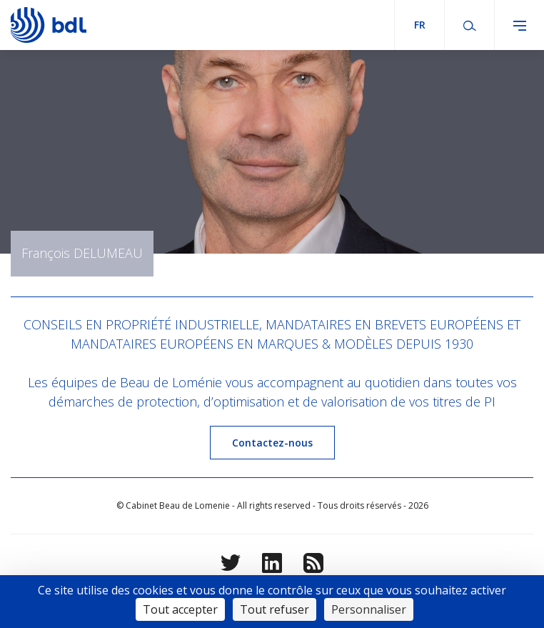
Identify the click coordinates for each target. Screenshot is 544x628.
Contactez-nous (272, 442)
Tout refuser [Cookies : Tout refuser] (274, 609)
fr (419, 24)
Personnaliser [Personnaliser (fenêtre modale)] (368, 609)
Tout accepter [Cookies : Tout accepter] (180, 609)
